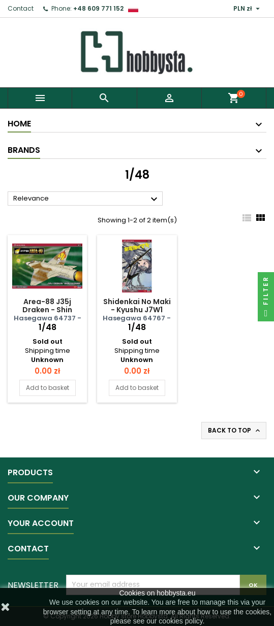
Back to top (235, 430)
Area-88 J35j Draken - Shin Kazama (47, 309)
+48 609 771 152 (98, 8)
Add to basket (47, 387)
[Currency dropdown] (247, 8)
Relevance (86, 199)
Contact (21, 8)
